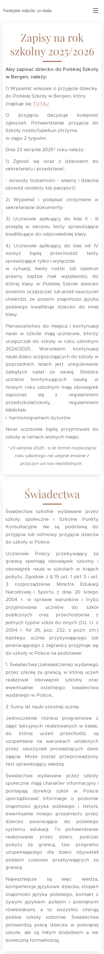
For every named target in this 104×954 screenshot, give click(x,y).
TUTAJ (41, 104)
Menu (95, 10)
